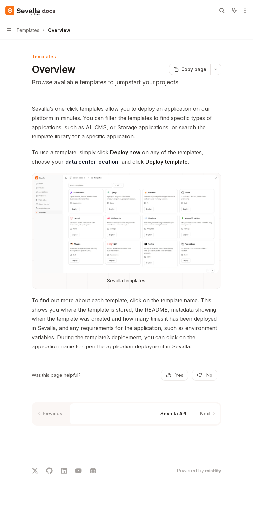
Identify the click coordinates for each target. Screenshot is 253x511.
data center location (91, 161)
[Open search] (222, 10)
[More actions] (244, 10)
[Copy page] (189, 69)
